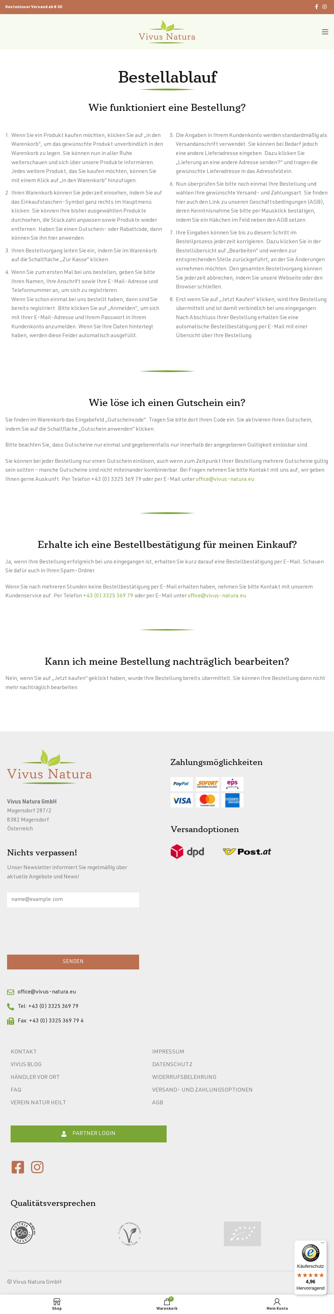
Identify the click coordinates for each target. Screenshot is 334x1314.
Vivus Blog (26, 1065)
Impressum (168, 1052)
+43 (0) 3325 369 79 (108, 596)
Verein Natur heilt (38, 1103)
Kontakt (24, 1052)
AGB (157, 1103)
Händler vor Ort (35, 1078)
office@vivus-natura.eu (225, 480)
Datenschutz (172, 1065)
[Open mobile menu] (325, 32)
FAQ (16, 1090)
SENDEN (73, 961)
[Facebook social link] (316, 7)
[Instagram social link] (324, 7)
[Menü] (322, 1244)
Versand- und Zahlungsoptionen (202, 1090)
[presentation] (60, 932)
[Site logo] (167, 32)
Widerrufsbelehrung (184, 1078)
